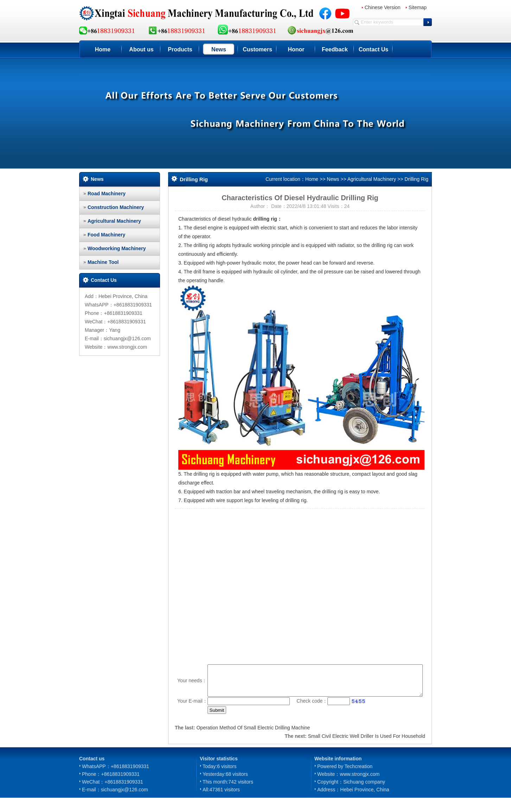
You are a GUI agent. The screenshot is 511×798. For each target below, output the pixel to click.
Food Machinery (106, 235)
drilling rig (265, 219)
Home (102, 49)
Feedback (335, 49)
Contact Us (373, 49)
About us (141, 49)
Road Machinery (107, 193)
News (218, 49)
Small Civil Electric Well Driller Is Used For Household (367, 736)
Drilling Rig (416, 179)
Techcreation (358, 766)
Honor (296, 49)
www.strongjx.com (359, 774)
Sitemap (418, 7)
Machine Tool (103, 262)
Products (180, 49)
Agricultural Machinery (114, 221)
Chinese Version (383, 7)
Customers (257, 49)
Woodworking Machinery (117, 248)
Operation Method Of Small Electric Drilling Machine (253, 727)
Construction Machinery (116, 207)
